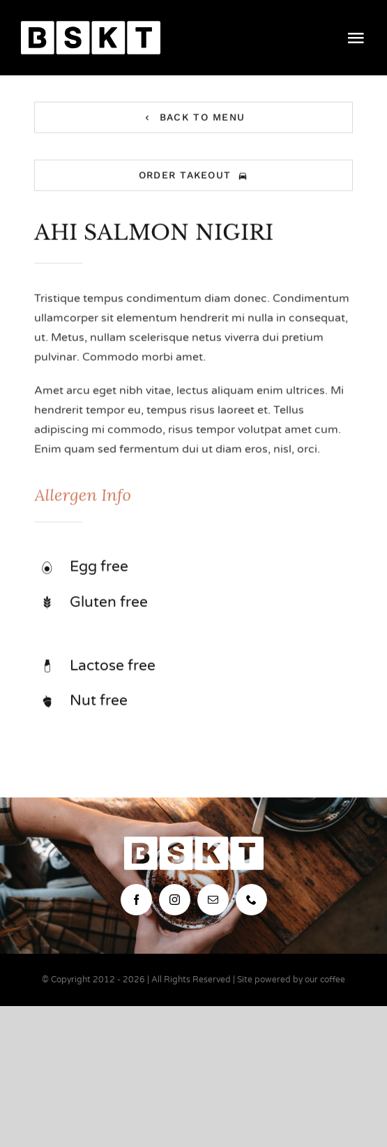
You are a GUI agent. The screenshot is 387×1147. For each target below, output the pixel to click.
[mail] (213, 899)
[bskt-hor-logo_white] (90, 26)
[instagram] (174, 899)
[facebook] (136, 899)
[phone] (251, 899)
